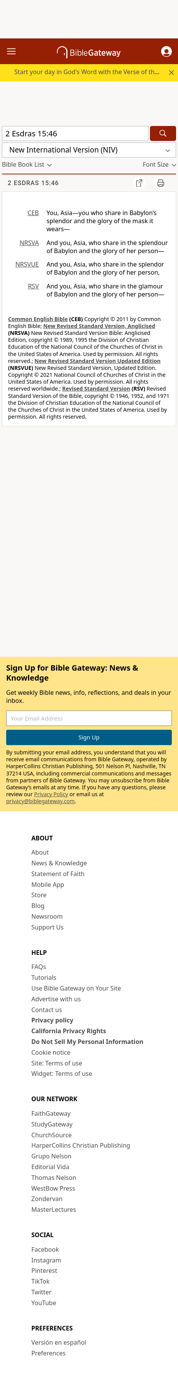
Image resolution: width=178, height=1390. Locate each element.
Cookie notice (51, 1052)
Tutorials (44, 977)
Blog (38, 905)
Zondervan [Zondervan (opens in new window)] (47, 1199)
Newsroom (47, 916)
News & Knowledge (59, 863)
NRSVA (29, 243)
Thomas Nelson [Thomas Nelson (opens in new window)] (54, 1177)
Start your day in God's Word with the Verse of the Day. (93, 72)
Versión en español (59, 1342)
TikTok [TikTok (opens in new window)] (41, 1281)
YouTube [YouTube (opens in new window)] (44, 1303)
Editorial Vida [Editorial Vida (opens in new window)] (51, 1167)
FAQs (39, 967)
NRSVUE (27, 264)
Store (39, 895)
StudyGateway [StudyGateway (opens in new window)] (52, 1124)
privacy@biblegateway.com (40, 801)
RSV (33, 286)
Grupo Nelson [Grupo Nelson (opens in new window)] (52, 1156)
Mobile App (48, 884)
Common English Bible (38, 319)
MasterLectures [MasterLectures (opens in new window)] (54, 1209)
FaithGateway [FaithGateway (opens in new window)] (51, 1113)
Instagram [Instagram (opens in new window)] (47, 1260)
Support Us (48, 927)
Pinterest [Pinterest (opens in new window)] (44, 1270)
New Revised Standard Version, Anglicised (99, 326)
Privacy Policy (51, 794)
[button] (166, 51)
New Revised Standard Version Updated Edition (98, 360)
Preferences (49, 1353)
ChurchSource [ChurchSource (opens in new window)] (52, 1135)
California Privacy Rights (69, 1031)
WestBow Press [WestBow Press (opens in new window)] (53, 1188)
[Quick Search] (75, 133)
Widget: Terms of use (62, 1073)
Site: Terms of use (57, 1063)
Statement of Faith (58, 874)
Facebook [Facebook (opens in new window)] (45, 1249)
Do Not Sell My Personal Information (87, 1041)
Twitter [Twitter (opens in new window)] (42, 1292)
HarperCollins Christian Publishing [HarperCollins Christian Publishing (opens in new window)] (81, 1145)
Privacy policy (52, 1020)
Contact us (47, 1010)
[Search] (163, 133)
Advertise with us (56, 999)
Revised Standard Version (96, 388)
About (40, 852)
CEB (33, 213)
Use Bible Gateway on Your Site (76, 988)
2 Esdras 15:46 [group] (33, 183)
